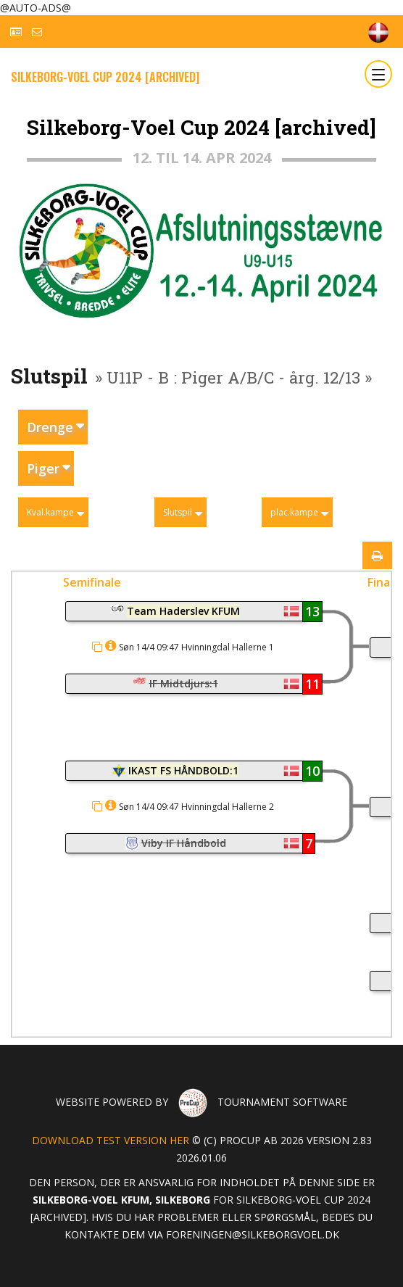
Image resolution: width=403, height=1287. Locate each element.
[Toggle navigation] (378, 74)
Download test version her (110, 1140)
